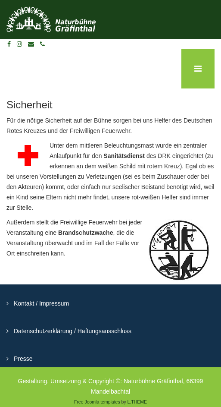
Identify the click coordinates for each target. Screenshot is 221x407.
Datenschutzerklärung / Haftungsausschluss (71, 331)
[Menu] (198, 68)
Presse (22, 358)
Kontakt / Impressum (40, 303)
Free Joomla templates (97, 401)
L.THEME (137, 401)
